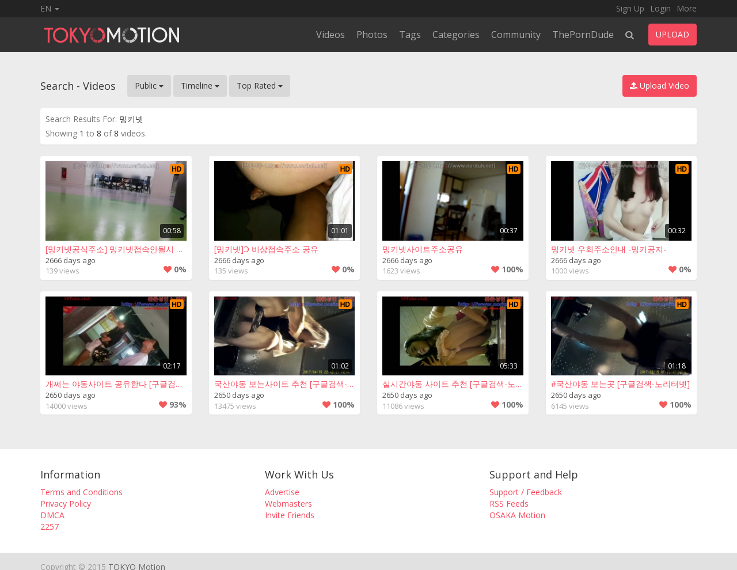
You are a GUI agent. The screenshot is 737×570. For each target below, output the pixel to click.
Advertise (282, 492)
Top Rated (260, 85)
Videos (330, 34)
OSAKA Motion (517, 515)
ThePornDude (583, 34)
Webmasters (288, 503)
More (687, 8)
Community (516, 34)
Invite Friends (289, 515)
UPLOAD (672, 34)
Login (660, 8)
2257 (49, 526)
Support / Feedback (525, 492)
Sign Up (630, 8)
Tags (410, 34)
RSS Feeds (509, 503)
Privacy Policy (65, 503)
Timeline (200, 85)
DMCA (52, 515)
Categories (456, 34)
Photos (372, 34)
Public (149, 85)
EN (49, 8)
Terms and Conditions (81, 492)
